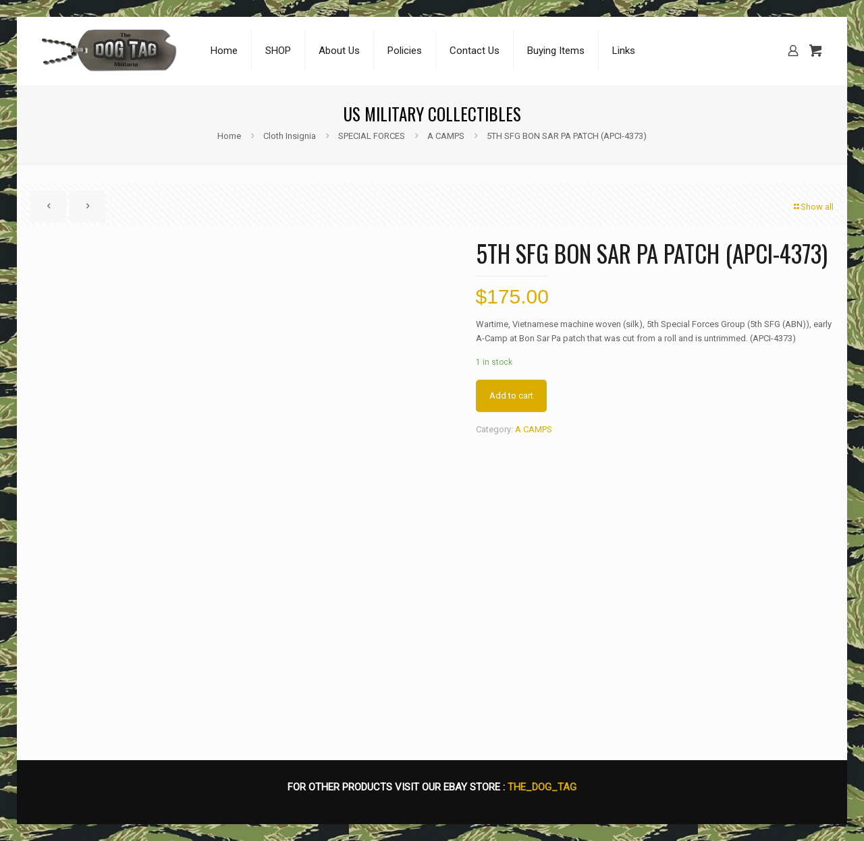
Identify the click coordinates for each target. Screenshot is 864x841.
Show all (813, 207)
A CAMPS (445, 136)
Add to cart (511, 395)
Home (229, 136)
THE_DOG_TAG (542, 787)
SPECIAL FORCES (371, 136)
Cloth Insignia (289, 136)
